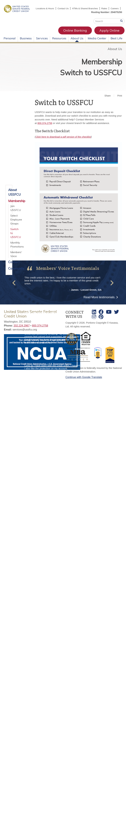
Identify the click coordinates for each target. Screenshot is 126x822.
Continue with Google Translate (83, 380)
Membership (97, 64)
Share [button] (108, 99)
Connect (9, 266)
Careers (114, 12)
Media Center (97, 42)
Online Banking (44, 34)
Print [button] (119, 99)
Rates (116, 8)
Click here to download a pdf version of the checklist (64, 140)
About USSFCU (9, 196)
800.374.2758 (44, 126)
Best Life (116, 42)
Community (9, 272)
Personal (10, 42)
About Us (77, 42)
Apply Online (79, 34)
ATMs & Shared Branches (96, 8)
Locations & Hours (55, 8)
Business (26, 42)
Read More (99, 300)
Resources (59, 42)
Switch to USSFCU (85, 77)
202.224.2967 (22, 329)
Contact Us (73, 8)
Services (42, 42)
